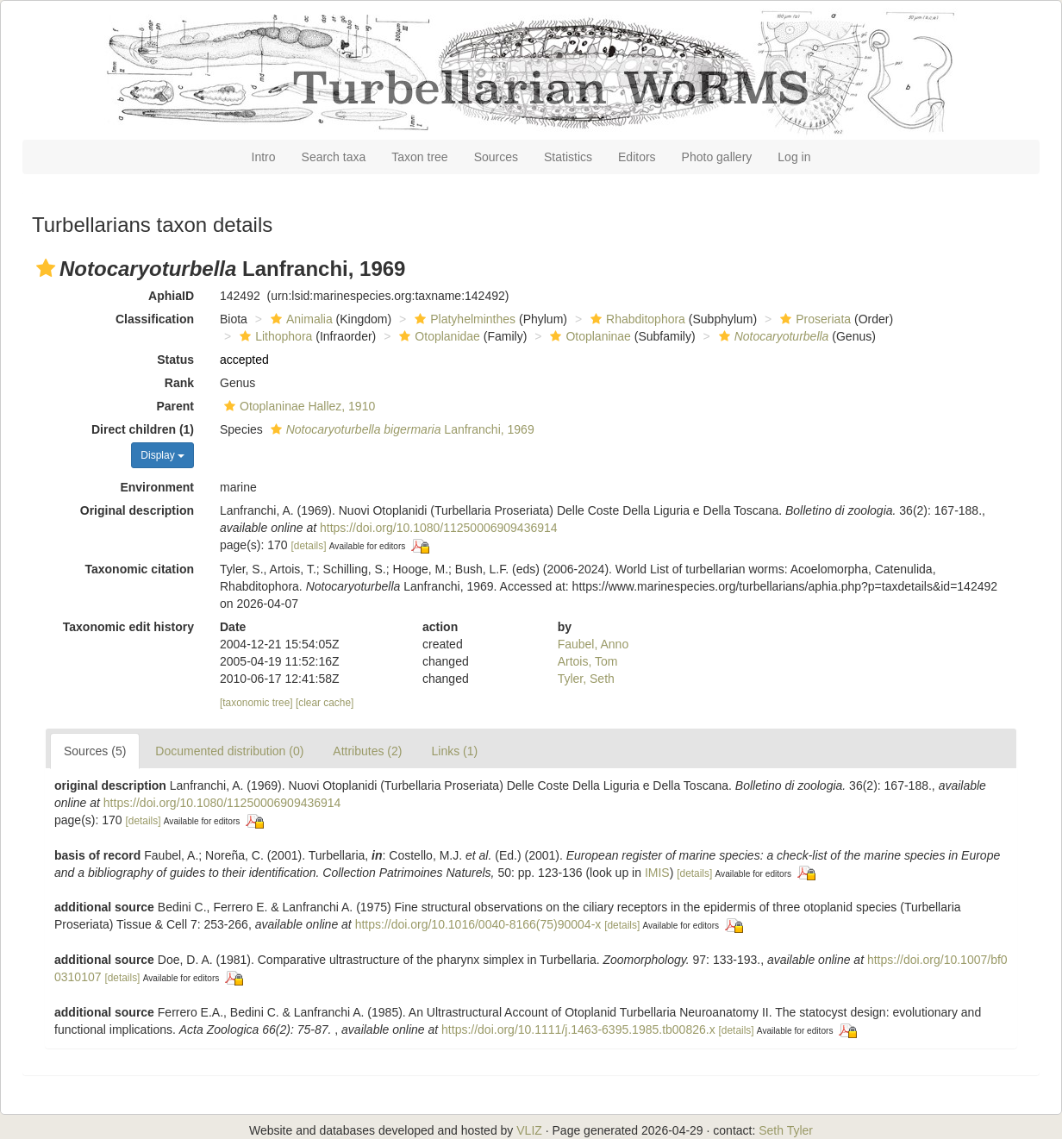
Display (162, 455)
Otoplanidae (437, 336)
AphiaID (171, 296)
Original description (137, 510)
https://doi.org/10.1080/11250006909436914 (439, 528)
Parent (175, 406)
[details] (309, 546)
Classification (155, 319)
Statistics (568, 157)
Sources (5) (95, 751)
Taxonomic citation (139, 569)
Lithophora (273, 336)
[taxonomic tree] (256, 703)
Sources (496, 157)
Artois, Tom (588, 661)
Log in (794, 157)
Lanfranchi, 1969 (400, 429)
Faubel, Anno (593, 644)
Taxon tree (419, 157)
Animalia (299, 319)
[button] (45, 268)
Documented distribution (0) (229, 751)
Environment (157, 487)
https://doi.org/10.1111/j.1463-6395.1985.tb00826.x (578, 1029)
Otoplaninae (588, 336)
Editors (637, 157)
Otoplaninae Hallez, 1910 (297, 406)
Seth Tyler (786, 1130)
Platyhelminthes (462, 319)
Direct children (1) (142, 429)
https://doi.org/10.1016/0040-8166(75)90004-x (478, 924)
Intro (264, 157)
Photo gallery (717, 157)
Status (175, 359)
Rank (179, 383)
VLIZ (529, 1130)
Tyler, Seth (586, 678)
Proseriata (813, 319)
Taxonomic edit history (128, 627)
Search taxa (334, 157)
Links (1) (454, 751)
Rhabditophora (635, 319)
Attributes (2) (367, 751)
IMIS (657, 872)
